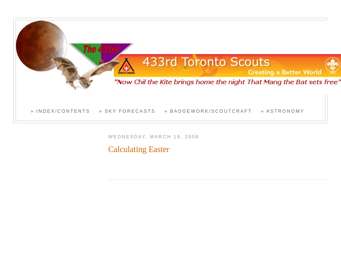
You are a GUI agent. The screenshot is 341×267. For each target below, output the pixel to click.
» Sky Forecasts (127, 111)
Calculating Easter (138, 149)
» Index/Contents (60, 111)
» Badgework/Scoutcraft (208, 111)
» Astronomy (283, 111)
